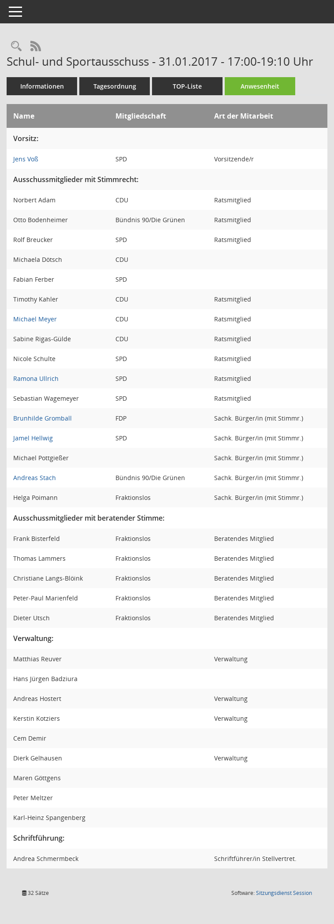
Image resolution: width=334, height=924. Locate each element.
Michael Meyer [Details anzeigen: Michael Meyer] (35, 319)
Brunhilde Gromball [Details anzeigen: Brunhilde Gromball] (42, 418)
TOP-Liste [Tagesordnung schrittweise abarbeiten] (187, 86)
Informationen (42, 86)
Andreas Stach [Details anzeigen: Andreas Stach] (34, 477)
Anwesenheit (260, 86)
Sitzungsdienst (284, 893)
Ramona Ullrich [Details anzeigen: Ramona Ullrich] (36, 378)
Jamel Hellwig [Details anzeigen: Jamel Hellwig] (33, 438)
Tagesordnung (114, 86)
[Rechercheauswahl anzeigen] (16, 46)
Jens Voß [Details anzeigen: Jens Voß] (25, 159)
